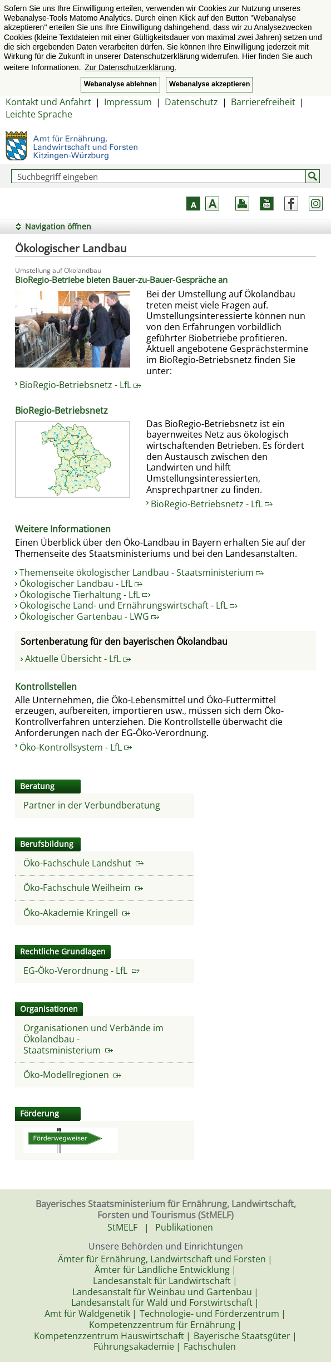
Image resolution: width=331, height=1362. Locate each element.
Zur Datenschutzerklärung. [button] (130, 67)
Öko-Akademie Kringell (76, 913)
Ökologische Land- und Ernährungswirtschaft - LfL (128, 605)
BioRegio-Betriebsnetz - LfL (80, 385)
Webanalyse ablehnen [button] (120, 84)
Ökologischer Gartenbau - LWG (89, 616)
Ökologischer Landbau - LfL (80, 583)
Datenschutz (191, 102)
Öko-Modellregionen (72, 1075)
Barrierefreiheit (263, 102)
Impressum (128, 102)
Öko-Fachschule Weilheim (83, 887)
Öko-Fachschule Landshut (83, 863)
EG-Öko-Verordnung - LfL (81, 970)
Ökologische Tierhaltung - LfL (84, 595)
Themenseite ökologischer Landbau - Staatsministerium (141, 572)
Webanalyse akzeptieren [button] (209, 84)
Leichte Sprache (39, 114)
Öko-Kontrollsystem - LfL (75, 747)
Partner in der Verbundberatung (91, 805)
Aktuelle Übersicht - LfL (78, 659)
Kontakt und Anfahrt (48, 102)
